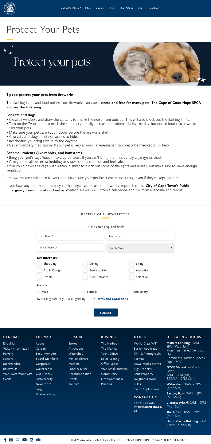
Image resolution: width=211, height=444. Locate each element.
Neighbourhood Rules (145, 381)
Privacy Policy (162, 439)
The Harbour (110, 343)
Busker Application (146, 348)
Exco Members (46, 353)
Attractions (143, 270)
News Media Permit (147, 363)
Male (45, 291)
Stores (73, 343)
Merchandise (12, 363)
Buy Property (143, 368)
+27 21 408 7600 (144, 403)
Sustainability (98, 270)
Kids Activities (99, 277)
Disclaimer (180, 439)
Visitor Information (16, 348)
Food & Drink (78, 368)
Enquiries (9, 343)
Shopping (50, 264)
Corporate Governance (44, 366)
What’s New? (71, 7)
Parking (8, 353)
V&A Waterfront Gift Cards (17, 376)
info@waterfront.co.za (148, 408)
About (40, 343)
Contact (154, 7)
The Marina (109, 348)
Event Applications (146, 389)
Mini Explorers (78, 358)
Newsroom (43, 384)
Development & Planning (112, 381)
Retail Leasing (110, 358)
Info (140, 7)
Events (48, 277)
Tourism (74, 384)
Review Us (10, 368)
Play (88, 7)
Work (100, 7)
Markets (74, 363)
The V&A (126, 7)
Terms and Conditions (112, 298)
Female (92, 291)
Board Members (47, 358)
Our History (44, 374)
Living (140, 264)
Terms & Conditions (137, 439)
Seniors (8, 358)
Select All (142, 277)
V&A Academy (46, 394)
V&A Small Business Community (114, 371)
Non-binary (140, 291)
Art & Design (53, 270)
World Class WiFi (145, 343)
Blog (39, 389)
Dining (94, 264)
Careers (41, 348)
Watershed (76, 353)
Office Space (109, 363)
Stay (112, 7)
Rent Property (143, 374)
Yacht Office (109, 353)
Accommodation (80, 374)
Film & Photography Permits (147, 356)
